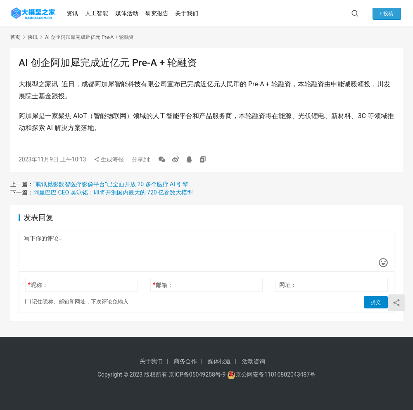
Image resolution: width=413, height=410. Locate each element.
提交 (376, 302)
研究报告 (157, 13)
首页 (15, 37)
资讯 (73, 13)
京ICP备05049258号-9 (197, 374)
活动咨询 (253, 361)
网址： (288, 285)
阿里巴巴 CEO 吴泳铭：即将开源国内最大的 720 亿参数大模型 (113, 192)
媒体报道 (219, 361)
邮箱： (163, 285)
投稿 (389, 13)
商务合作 (185, 361)
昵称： (38, 285)
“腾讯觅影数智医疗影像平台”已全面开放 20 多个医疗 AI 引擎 (110, 184)
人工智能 (97, 13)
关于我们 (187, 13)
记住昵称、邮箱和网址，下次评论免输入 (76, 302)
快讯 (33, 37)
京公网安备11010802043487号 (275, 374)
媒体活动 (127, 13)
